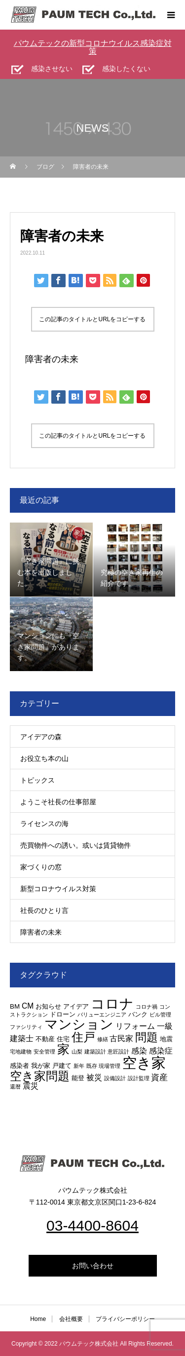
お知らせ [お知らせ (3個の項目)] (48, 1006)
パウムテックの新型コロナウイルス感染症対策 (93, 47)
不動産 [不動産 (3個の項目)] (45, 1039)
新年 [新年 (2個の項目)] (79, 1066)
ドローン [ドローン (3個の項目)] (62, 1014)
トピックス (37, 780)
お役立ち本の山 (44, 758)
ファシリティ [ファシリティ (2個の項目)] (26, 1027)
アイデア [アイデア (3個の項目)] (76, 1006)
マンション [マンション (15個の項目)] (78, 1024)
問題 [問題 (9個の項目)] (146, 1037)
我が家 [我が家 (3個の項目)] (40, 1065)
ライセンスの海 (44, 824)
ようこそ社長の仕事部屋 (58, 802)
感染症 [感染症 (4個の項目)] (161, 1051)
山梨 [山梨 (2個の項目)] (77, 1052)
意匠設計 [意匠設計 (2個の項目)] (118, 1052)
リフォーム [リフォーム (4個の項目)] (135, 1026)
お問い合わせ (92, 1266)
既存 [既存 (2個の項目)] (91, 1066)
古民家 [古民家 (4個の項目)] (121, 1038)
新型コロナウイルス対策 (58, 889)
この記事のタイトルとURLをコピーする (92, 319)
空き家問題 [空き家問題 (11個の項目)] (40, 1076)
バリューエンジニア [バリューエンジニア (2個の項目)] (101, 1014)
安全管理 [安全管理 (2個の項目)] (44, 1052)
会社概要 (71, 1319)
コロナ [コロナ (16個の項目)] (112, 1004)
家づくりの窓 (41, 867)
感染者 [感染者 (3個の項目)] (19, 1065)
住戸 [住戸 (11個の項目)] (83, 1037)
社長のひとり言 (44, 910)
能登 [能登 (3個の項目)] (78, 1078)
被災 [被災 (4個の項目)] (94, 1077)
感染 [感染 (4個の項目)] (139, 1051)
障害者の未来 (51, 359)
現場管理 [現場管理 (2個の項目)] (109, 1066)
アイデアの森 (41, 737)
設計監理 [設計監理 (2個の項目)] (138, 1078)
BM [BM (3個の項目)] (15, 1006)
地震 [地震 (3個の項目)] (166, 1039)
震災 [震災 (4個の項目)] (30, 1086)
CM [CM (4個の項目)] (28, 1006)
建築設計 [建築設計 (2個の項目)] (95, 1052)
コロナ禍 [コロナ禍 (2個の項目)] (146, 1007)
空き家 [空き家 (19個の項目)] (144, 1063)
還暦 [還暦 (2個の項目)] (15, 1087)
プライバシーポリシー (125, 1319)
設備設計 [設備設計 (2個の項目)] (115, 1078)
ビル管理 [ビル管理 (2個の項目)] (160, 1014)
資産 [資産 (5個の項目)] (159, 1077)
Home (38, 1319)
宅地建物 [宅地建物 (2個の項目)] (21, 1052)
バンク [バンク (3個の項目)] (138, 1014)
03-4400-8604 (92, 1225)
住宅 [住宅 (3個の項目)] (63, 1039)
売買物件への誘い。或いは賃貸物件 (75, 845)
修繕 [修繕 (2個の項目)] (102, 1039)
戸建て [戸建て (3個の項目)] (62, 1065)
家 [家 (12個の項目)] (63, 1049)
